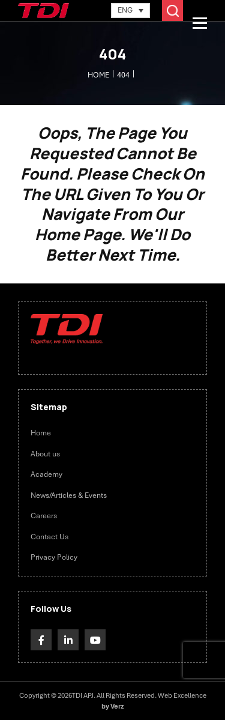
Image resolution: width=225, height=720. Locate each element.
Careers (44, 516)
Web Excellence (182, 695)
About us (45, 454)
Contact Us (49, 537)
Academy (46, 474)
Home (41, 433)
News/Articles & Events (69, 495)
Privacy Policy (54, 557)
